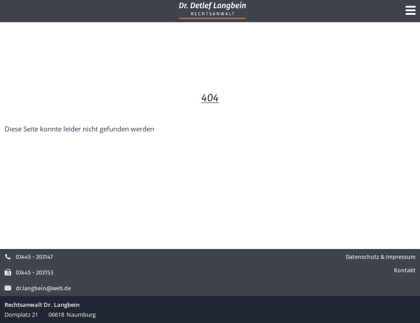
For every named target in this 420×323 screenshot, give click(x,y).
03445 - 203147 (28, 256)
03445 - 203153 (28, 272)
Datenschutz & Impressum (381, 256)
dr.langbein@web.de (37, 288)
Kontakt (405, 270)
